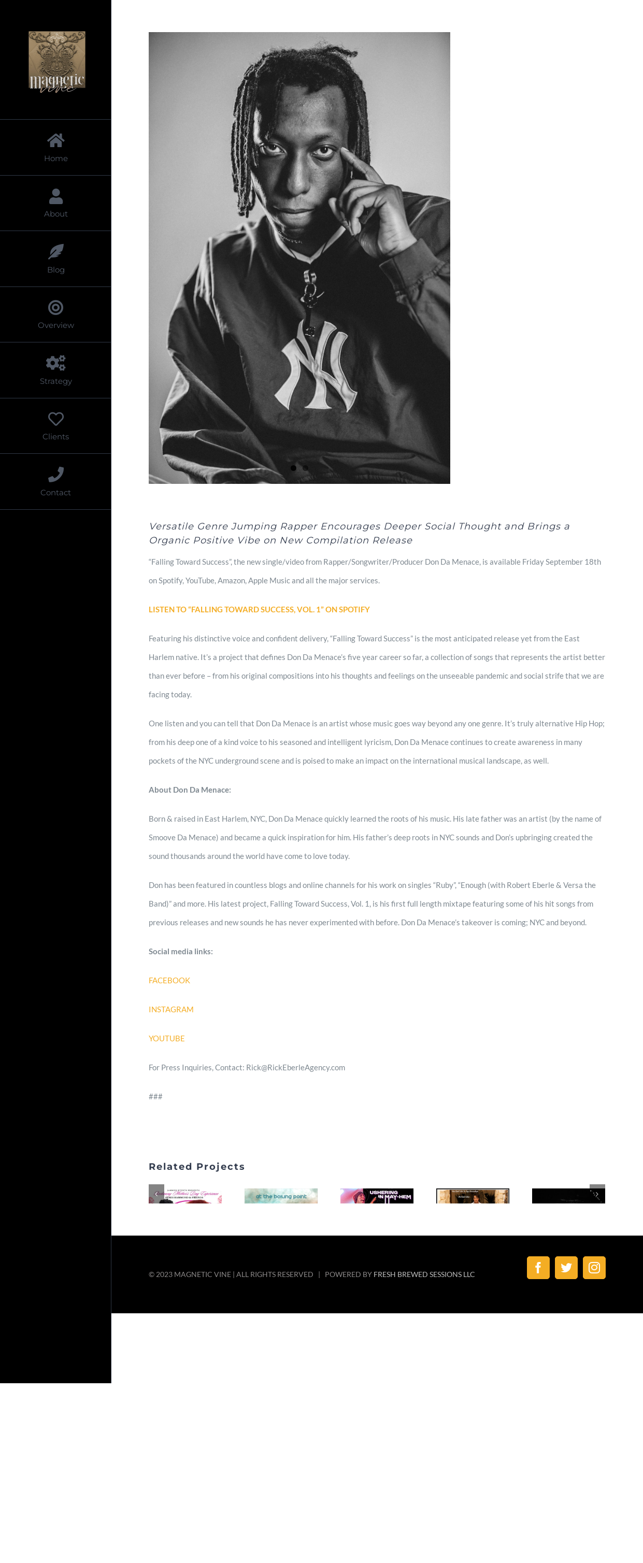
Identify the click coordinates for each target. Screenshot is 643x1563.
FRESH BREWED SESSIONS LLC (424, 1362)
